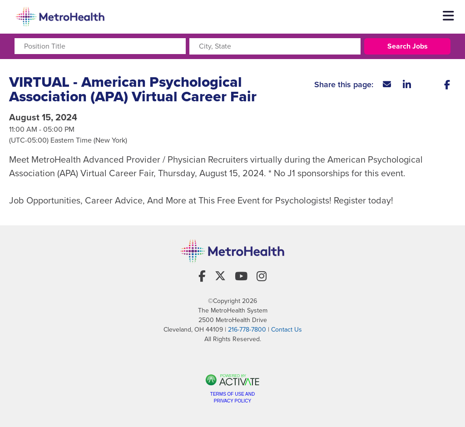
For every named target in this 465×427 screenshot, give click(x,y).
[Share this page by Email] (387, 84)
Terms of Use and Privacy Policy (232, 397)
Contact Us (286, 329)
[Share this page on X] (427, 84)
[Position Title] (100, 46)
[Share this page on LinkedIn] (407, 84)
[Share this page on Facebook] (447, 84)
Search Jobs (407, 46)
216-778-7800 (247, 329)
